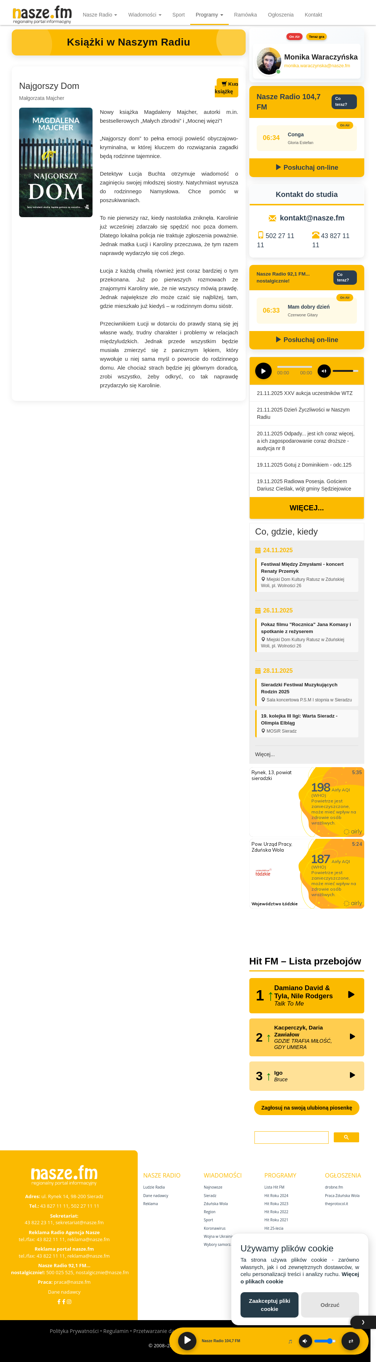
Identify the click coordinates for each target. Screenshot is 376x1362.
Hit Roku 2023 (276, 1203)
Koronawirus (214, 1228)
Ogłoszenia (281, 15)
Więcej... (307, 508)
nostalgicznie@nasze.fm (102, 1272)
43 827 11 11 (54, 1206)
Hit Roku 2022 (276, 1211)
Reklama (150, 1203)
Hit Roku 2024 (276, 1195)
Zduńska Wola (216, 1203)
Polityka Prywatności (74, 1330)
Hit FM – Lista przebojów (305, 961)
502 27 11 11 (85, 1206)
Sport (179, 15)
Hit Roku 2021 (276, 1219)
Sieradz (210, 1195)
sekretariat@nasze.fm (79, 1222)
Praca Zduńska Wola (342, 1195)
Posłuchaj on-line (306, 167)
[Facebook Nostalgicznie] (63, 1301)
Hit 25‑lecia (273, 1228)
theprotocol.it (336, 1203)
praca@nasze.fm (72, 1282)
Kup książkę (226, 87)
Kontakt (313, 15)
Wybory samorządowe (223, 1244)
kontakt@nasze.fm (312, 218)
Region (210, 1211)
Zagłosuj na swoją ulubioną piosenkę (306, 1108)
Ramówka (245, 15)
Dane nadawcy (64, 1292)
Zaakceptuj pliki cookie (269, 1305)
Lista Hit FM (274, 1187)
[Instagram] (69, 1301)
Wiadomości (144, 15)
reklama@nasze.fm (88, 1239)
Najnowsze (213, 1187)
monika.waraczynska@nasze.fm (317, 65)
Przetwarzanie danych (159, 1330)
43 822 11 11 (51, 1239)
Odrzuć (330, 1305)
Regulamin (116, 1330)
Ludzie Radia (154, 1187)
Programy (209, 15)
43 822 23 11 (39, 1222)
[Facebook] (59, 1301)
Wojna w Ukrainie (219, 1236)
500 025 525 (59, 1272)
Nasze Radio (100, 15)
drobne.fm (334, 1187)
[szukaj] (290, 1137)
